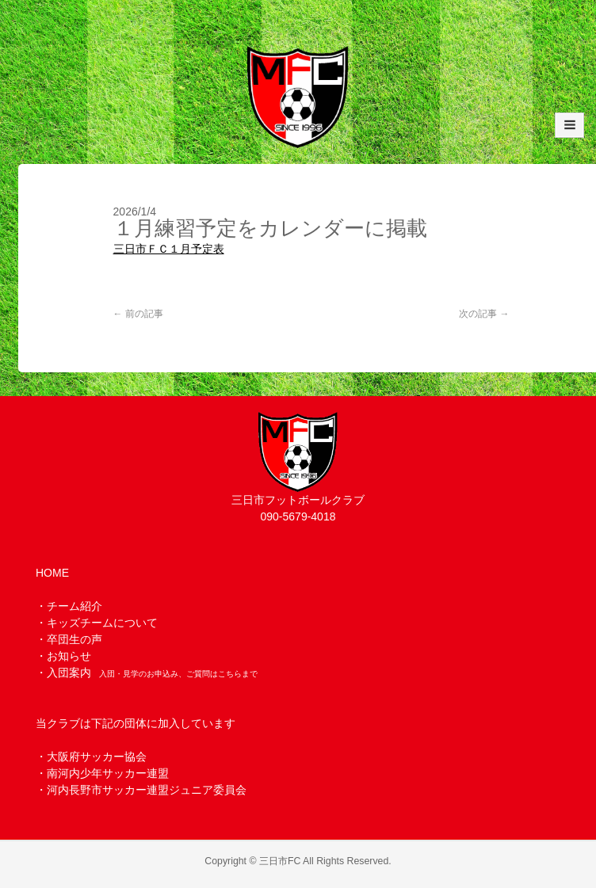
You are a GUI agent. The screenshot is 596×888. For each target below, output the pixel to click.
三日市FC (279, 861)
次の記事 (484, 313)
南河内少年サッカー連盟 (108, 773)
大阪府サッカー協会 (97, 756)
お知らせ (69, 656)
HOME (52, 572)
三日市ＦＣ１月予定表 (168, 248)
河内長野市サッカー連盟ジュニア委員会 (146, 789)
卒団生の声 (74, 639)
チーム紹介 (74, 606)
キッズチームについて (102, 622)
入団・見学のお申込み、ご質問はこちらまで (178, 673)
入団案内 (69, 672)
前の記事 (138, 313)
